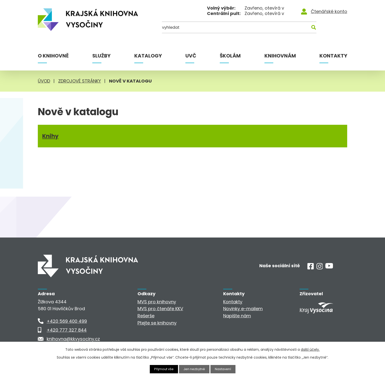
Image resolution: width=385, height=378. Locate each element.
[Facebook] (310, 268)
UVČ (190, 55)
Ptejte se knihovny (157, 323)
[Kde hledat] (323, 29)
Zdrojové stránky (79, 81)
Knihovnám (280, 55)
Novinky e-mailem (243, 309)
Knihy (50, 138)
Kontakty (333, 55)
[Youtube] (329, 267)
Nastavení (224, 368)
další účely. (310, 349)
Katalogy (148, 55)
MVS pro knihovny (157, 302)
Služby (101, 55)
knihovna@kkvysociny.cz (73, 339)
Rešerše (146, 316)
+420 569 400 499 (67, 321)
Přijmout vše (162, 368)
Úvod (44, 81)
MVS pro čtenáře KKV (160, 309)
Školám (230, 55)
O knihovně (53, 55)
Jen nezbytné (194, 368)
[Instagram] (319, 268)
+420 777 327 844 (67, 330)
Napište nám (237, 316)
